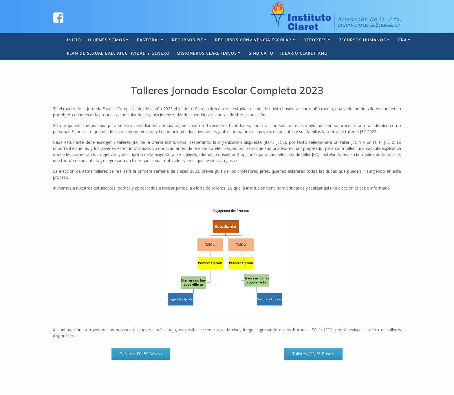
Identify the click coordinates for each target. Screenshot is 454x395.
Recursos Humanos (362, 40)
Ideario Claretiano (304, 53)
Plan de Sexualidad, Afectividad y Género (118, 53)
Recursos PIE (187, 40)
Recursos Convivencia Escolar (253, 40)
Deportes (315, 40)
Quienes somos (106, 40)
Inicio (74, 40)
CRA (402, 40)
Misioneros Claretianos (207, 53)
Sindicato (261, 53)
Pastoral (148, 40)
